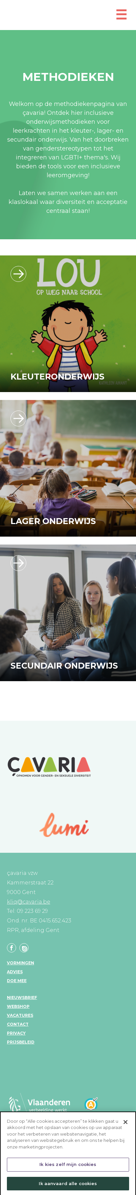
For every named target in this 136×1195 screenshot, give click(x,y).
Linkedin (24, 947)
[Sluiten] (125, 1123)
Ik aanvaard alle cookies (68, 1185)
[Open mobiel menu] (121, 18)
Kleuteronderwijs (57, 377)
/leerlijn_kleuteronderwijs (18, 274)
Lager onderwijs (53, 521)
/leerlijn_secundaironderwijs (18, 563)
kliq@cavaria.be (28, 902)
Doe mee (17, 980)
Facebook (11, 947)
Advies (15, 971)
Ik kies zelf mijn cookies (67, 1166)
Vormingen (20, 962)
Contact (18, 1024)
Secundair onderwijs (64, 666)
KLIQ (62, 15)
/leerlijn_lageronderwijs (18, 418)
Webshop (18, 1006)
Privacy (16, 1033)
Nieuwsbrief (22, 997)
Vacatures (20, 1015)
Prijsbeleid (20, 1042)
